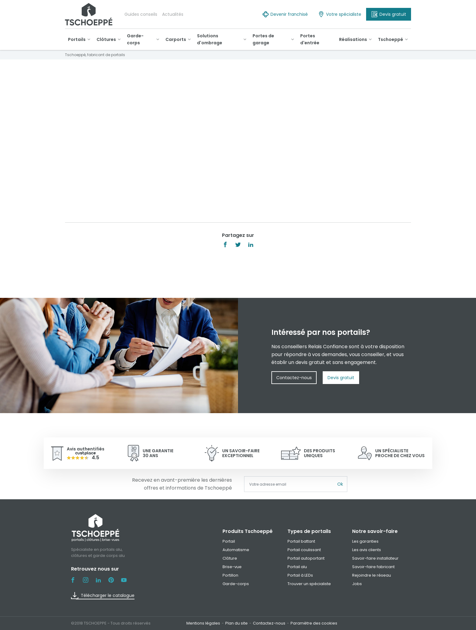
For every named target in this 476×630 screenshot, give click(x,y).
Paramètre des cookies (314, 623)
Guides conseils (140, 14)
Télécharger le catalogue (102, 595)
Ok (340, 484)
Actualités (172, 14)
